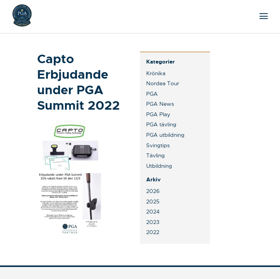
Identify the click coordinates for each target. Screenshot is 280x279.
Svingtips (158, 145)
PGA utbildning (165, 134)
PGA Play (158, 114)
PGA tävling (161, 124)
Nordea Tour (162, 83)
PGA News (160, 103)
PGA (152, 93)
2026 (153, 191)
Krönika (156, 73)
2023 (152, 222)
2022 (152, 232)
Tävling (155, 155)
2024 (153, 211)
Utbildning (159, 165)
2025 (152, 201)
